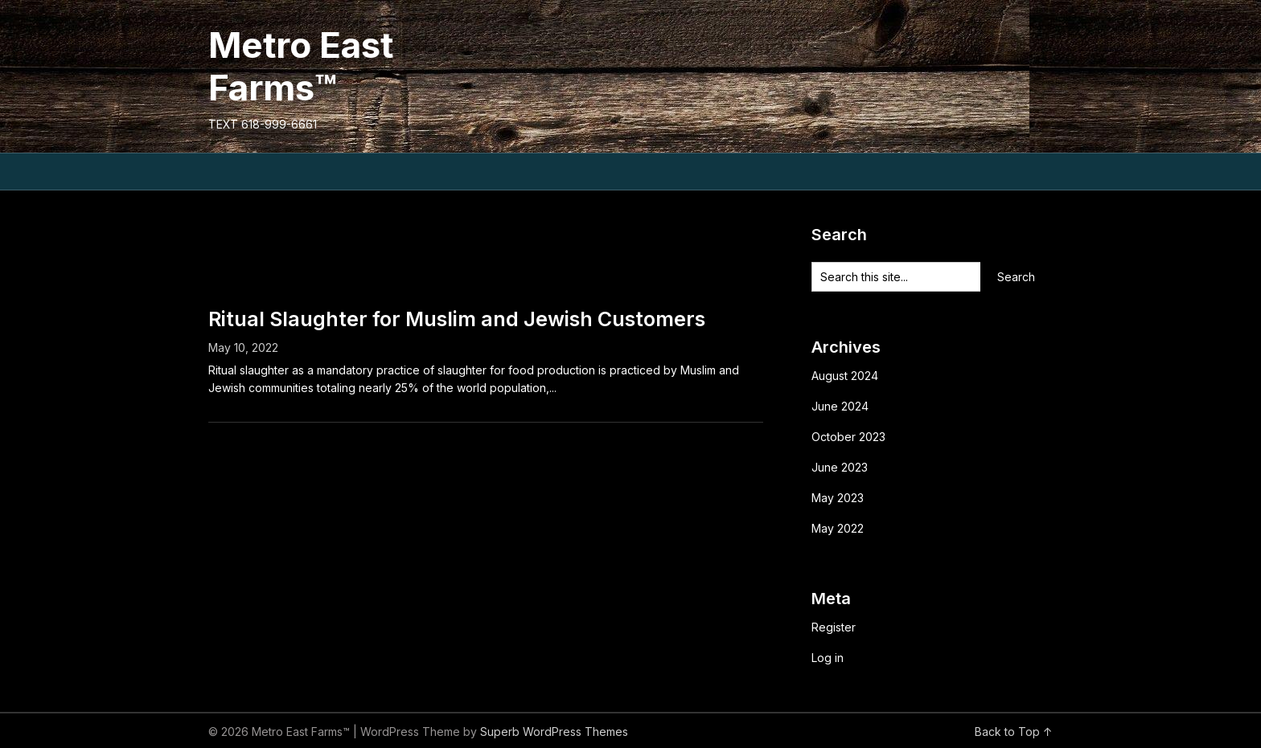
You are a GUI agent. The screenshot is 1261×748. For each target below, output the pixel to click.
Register (833, 627)
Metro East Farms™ (300, 66)
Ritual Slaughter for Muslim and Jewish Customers (456, 319)
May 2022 (837, 528)
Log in (827, 657)
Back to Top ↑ (1014, 731)
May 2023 (837, 498)
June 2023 (839, 467)
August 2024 (844, 375)
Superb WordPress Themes (554, 731)
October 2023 (848, 436)
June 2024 (840, 406)
